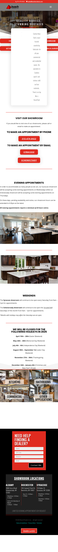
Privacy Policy (32, 523)
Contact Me (36, 465)
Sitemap (39, 523)
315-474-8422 (29, 138)
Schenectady (29, 160)
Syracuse (29, 152)
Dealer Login (29, 530)
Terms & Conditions (21, 523)
